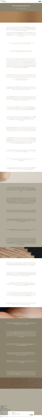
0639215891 (3, 407)
